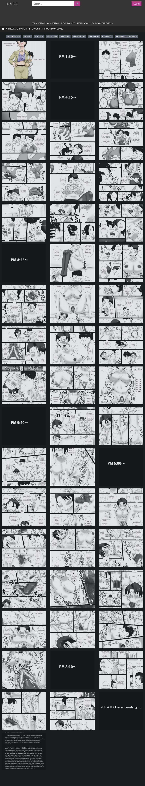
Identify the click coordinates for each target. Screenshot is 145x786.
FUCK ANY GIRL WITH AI (102, 23)
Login (136, 4)
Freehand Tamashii (17, 29)
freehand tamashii (126, 36)
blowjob (94, 36)
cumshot (107, 36)
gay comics (53, 23)
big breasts (13, 36)
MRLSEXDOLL (83, 23)
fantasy (64, 36)
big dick (39, 36)
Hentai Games (68, 23)
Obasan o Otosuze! (54, 29)
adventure (79, 36)
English (36, 29)
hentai (27, 36)
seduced (52, 36)
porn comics (38, 23)
